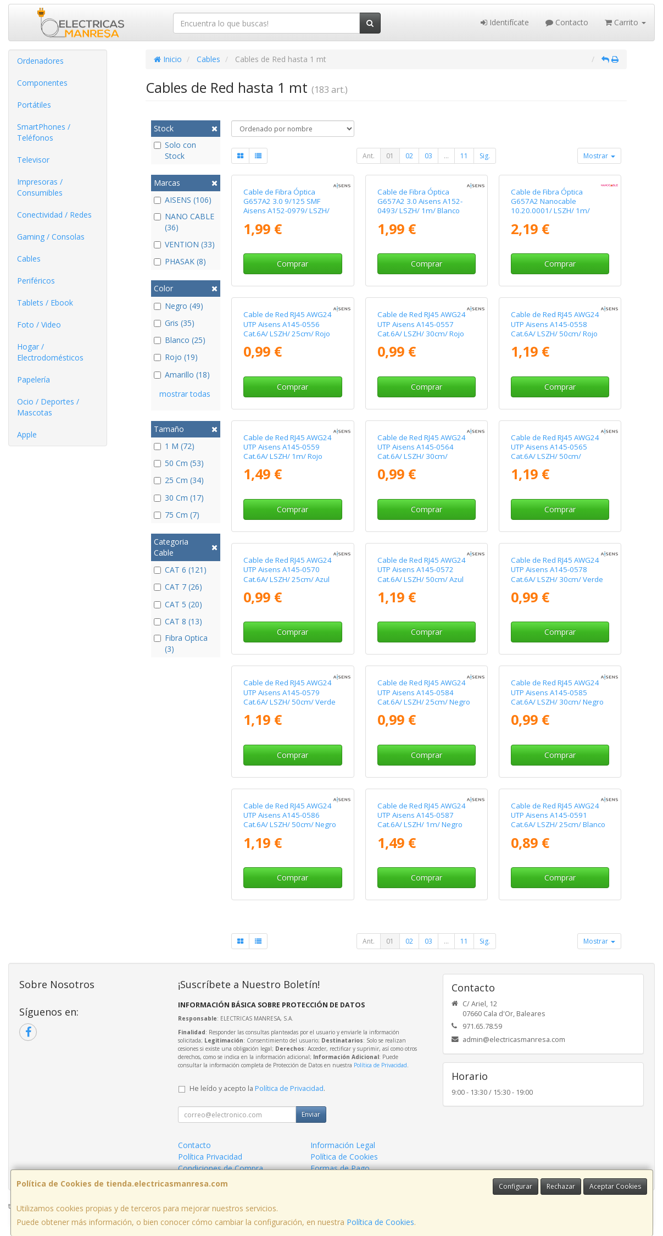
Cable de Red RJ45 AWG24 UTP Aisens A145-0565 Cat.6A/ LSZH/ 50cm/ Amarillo (555, 452)
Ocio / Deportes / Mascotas (48, 407)
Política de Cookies (380, 1222)
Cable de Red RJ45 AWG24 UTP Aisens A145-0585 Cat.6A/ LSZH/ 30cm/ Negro (557, 692)
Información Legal (342, 1145)
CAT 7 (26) (178, 586)
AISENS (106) (182, 200)
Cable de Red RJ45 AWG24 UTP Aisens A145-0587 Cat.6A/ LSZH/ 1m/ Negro (421, 815)
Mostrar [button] (599, 155)
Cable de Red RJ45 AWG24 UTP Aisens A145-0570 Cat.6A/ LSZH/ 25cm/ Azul (287, 569)
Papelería (33, 379)
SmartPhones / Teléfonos (43, 132)
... (446, 155)
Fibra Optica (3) (181, 643)
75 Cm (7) (176, 514)
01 (390, 155)
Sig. (485, 155)
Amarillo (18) (182, 374)
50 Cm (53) (179, 463)
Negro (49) (178, 306)
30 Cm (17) (179, 497)
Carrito (625, 22)
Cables (29, 258)
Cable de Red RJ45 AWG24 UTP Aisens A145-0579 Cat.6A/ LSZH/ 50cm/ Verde (289, 692)
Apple (27, 434)
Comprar (292, 263)
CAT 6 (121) (180, 569)
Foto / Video (39, 324)
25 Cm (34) (179, 480)
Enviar (311, 1114)
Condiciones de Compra (220, 1168)
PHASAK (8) (180, 261)
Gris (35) (174, 323)
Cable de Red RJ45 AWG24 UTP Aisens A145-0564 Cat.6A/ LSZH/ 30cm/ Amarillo (421, 452)
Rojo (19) (176, 357)
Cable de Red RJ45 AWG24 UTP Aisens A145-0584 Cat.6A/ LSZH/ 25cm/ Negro (423, 692)
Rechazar (561, 1186)
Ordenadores (40, 61)
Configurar (515, 1186)
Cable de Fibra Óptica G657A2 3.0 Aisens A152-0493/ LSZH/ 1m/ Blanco (420, 201)
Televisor (33, 159)
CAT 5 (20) (178, 604)
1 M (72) (174, 446)
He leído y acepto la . (257, 1088)
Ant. (369, 155)
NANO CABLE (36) (184, 221)
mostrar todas (184, 394)
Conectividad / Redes (54, 214)
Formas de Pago (340, 1168)
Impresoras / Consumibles (40, 187)
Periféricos (36, 280)
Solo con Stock (175, 150)
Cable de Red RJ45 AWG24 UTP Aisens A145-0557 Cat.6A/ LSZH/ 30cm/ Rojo (421, 324)
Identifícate (505, 22)
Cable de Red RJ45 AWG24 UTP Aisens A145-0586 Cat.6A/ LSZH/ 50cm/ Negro (289, 815)
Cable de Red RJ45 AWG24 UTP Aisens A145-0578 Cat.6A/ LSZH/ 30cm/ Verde (557, 569)
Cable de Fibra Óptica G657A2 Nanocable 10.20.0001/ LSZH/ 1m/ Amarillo (550, 206)
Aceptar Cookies (615, 1186)
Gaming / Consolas (51, 236)
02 (409, 155)
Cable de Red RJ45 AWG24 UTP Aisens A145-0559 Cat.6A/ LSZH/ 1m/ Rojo (287, 447)
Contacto (566, 22)
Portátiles (34, 104)
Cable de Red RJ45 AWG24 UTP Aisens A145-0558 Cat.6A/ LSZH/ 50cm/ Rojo (555, 324)
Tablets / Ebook (45, 302)
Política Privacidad (210, 1156)
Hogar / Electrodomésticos (50, 352)
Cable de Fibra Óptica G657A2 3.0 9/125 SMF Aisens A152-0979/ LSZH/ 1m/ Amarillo (286, 206)
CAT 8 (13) (178, 621)
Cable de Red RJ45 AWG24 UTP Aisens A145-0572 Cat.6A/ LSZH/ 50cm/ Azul (421, 569)
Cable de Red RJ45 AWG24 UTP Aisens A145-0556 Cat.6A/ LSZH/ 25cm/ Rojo (287, 324)
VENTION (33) (184, 244)
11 (464, 155)
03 (428, 155)
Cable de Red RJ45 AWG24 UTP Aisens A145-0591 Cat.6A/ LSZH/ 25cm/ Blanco (558, 815)
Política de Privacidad (380, 1065)
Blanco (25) (179, 340)
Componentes (42, 82)
